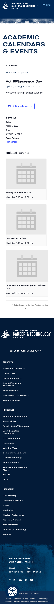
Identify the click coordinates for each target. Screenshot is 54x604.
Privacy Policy (21, 593)
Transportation (10, 525)
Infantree (44, 601)
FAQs (5, 480)
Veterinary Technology (14, 530)
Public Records (11, 463)
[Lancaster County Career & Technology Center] (19, 6)
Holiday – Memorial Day (18, 192)
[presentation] (26, 174)
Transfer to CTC (11, 400)
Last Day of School (16, 238)
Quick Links (9, 373)
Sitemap (35, 593)
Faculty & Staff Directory (16, 426)
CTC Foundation (11, 438)
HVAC (6, 505)
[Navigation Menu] (46, 5)
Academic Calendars (14, 369)
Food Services (10, 391)
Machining (8, 510)
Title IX (7, 475)
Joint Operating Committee (11, 432)
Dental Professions (13, 501)
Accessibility (9, 421)
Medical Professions (13, 515)
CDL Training (9, 496)
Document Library (12, 378)
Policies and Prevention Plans (15, 468)
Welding (7, 534)
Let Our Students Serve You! (25, 351)
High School (11, 142)
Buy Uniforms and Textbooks (12, 384)
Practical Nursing (12, 520)
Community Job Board (14, 453)
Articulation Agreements (16, 395)
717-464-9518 (34, 572)
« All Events (12, 65)
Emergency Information (15, 416)
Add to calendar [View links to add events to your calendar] (20, 106)
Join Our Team (10, 448)
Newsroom (8, 443)
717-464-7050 (16, 572)
